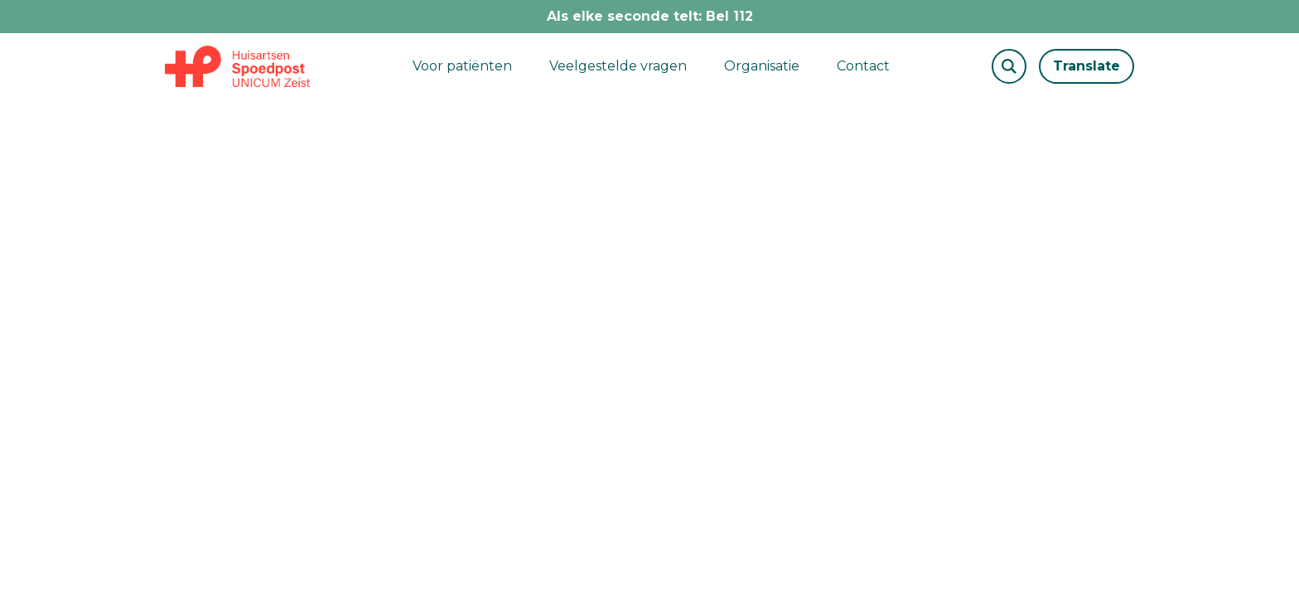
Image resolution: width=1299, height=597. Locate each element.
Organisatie (761, 66)
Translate (1086, 66)
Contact (863, 66)
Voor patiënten (462, 66)
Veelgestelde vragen (618, 66)
